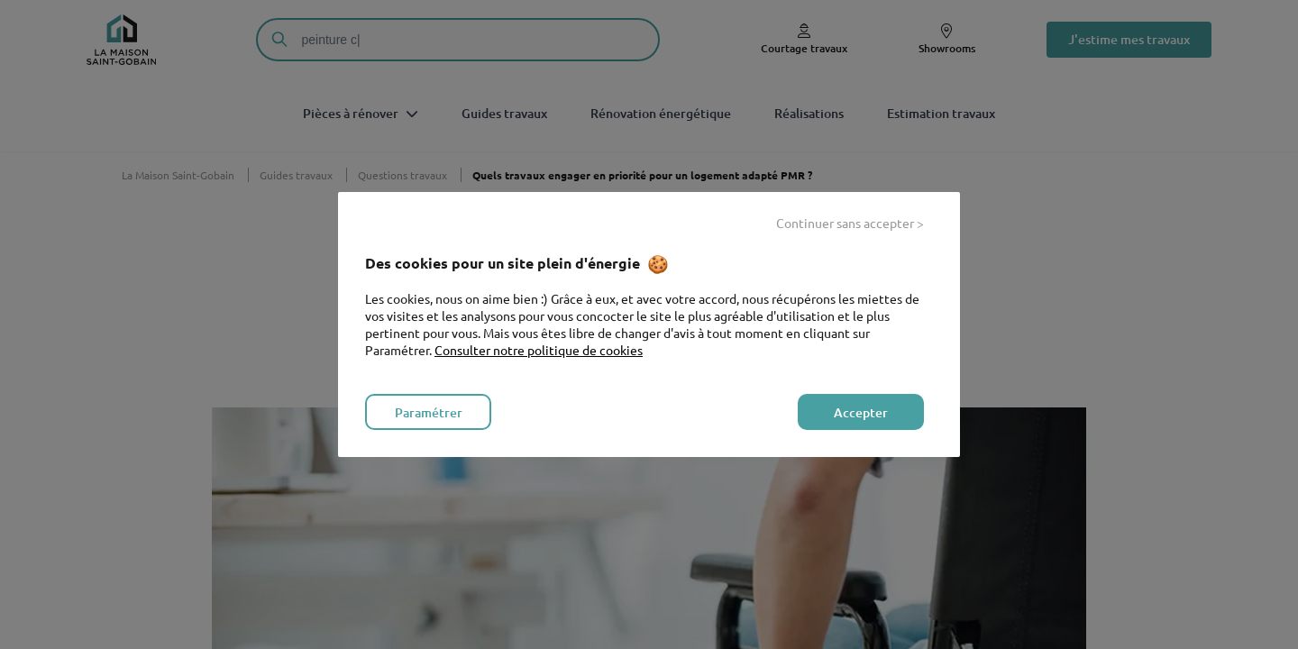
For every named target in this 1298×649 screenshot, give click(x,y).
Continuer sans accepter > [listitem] (850, 223)
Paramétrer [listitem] (428, 412)
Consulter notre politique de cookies (538, 350)
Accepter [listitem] (861, 412)
